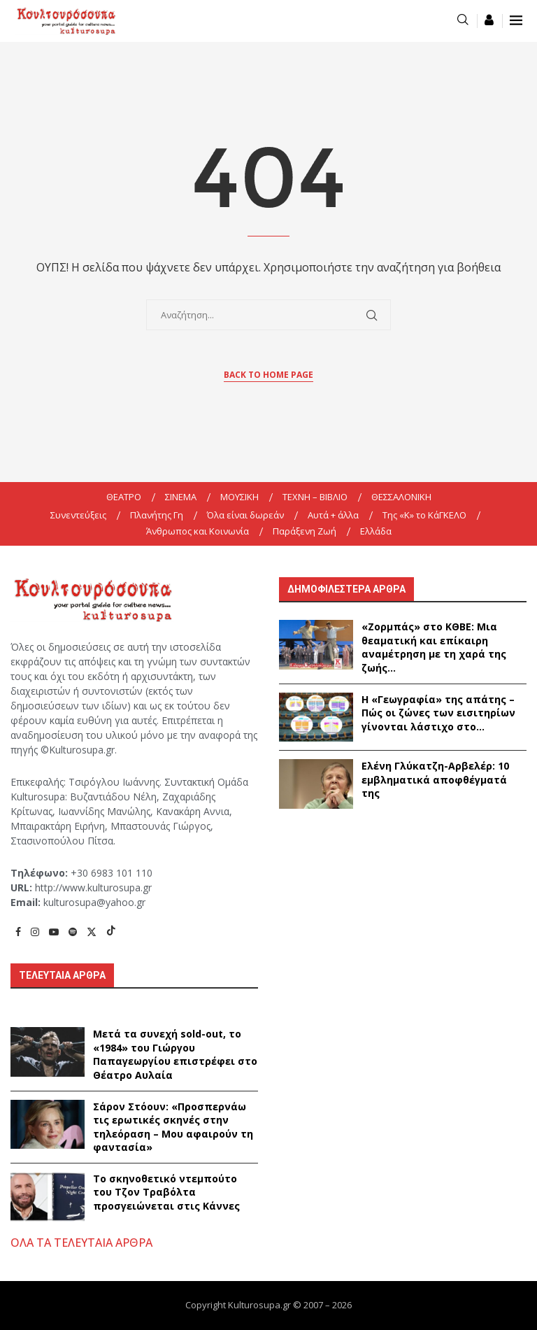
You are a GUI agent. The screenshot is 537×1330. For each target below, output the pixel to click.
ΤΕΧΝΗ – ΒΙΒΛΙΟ (315, 496)
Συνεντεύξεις (78, 515)
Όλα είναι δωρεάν (245, 515)
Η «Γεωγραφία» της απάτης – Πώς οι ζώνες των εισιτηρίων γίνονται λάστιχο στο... (438, 713)
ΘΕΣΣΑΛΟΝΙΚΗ (401, 496)
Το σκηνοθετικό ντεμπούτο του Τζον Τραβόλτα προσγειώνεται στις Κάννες (166, 1192)
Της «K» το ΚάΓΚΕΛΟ (424, 515)
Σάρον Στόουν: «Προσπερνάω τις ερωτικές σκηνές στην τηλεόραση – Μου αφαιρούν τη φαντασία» (173, 1127)
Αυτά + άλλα (333, 515)
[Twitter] (91, 931)
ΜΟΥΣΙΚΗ (239, 496)
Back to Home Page (268, 375)
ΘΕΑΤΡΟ (123, 496)
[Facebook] (18, 931)
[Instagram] (35, 931)
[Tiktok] (111, 931)
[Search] (463, 20)
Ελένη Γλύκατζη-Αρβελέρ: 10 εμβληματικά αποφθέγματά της (435, 779)
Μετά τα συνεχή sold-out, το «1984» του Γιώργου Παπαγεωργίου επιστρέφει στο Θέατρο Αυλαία (175, 1054)
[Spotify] (73, 931)
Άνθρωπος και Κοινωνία (197, 531)
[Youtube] (54, 931)
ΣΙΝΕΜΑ (180, 496)
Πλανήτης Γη (156, 515)
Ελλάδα (376, 531)
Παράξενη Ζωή (304, 531)
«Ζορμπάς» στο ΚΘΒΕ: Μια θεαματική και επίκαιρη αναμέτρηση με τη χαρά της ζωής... (433, 647)
